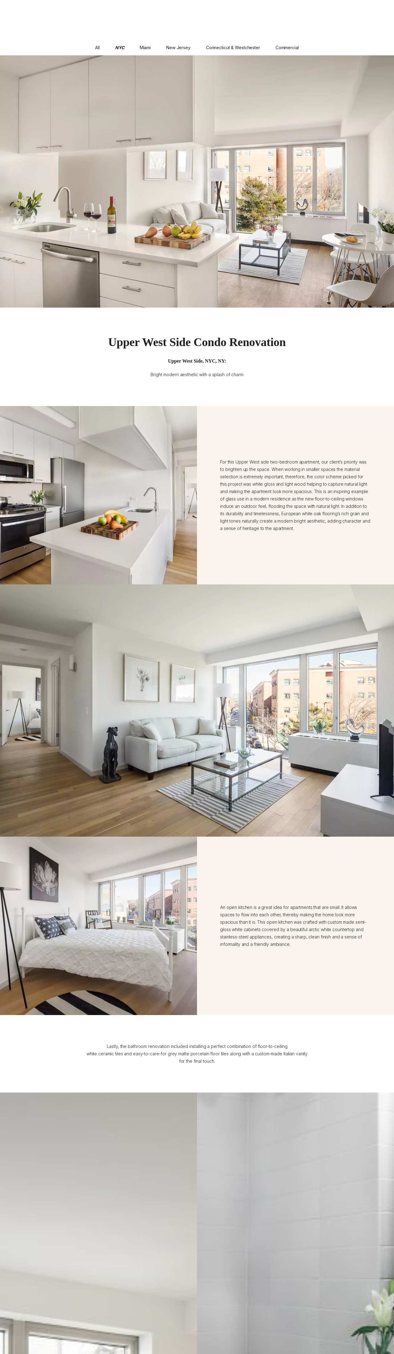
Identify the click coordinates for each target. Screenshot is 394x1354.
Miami (145, 47)
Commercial (287, 47)
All (97, 47)
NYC (119, 47)
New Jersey (178, 47)
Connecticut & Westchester (233, 47)
